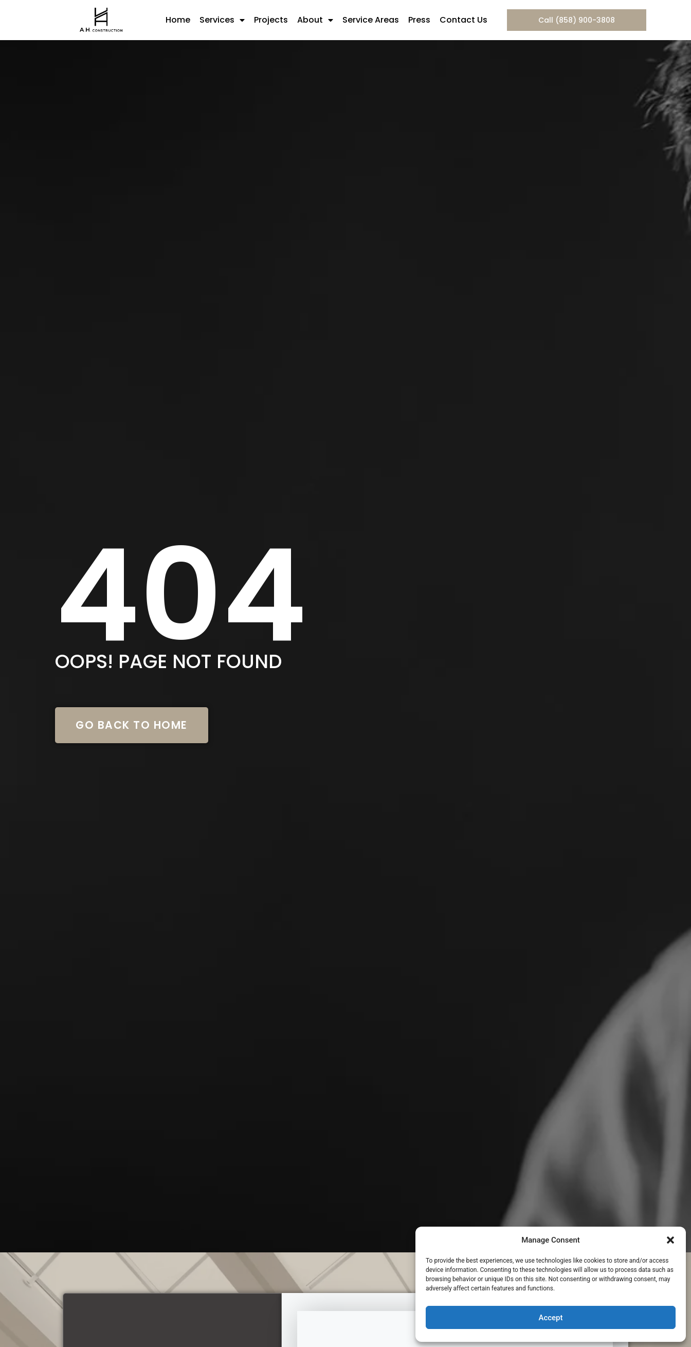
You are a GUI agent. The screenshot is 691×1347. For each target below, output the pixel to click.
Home (178, 20)
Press (419, 20)
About (315, 20)
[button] (670, 1240)
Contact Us (463, 20)
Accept (550, 1317)
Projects (271, 20)
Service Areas (370, 20)
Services (222, 20)
